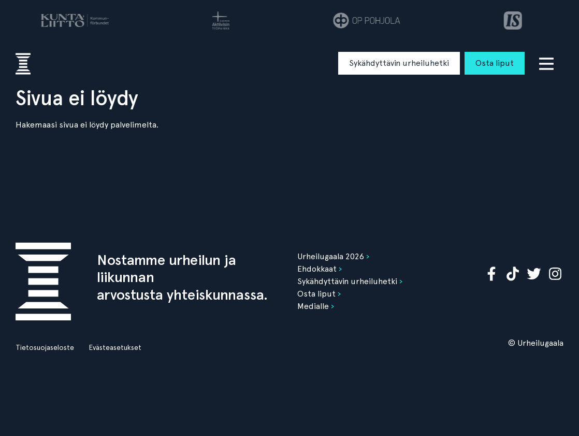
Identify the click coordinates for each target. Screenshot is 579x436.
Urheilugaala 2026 (330, 256)
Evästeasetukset (115, 347)
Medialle (313, 306)
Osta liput (494, 63)
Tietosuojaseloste (45, 347)
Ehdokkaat (317, 269)
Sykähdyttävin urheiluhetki (399, 63)
